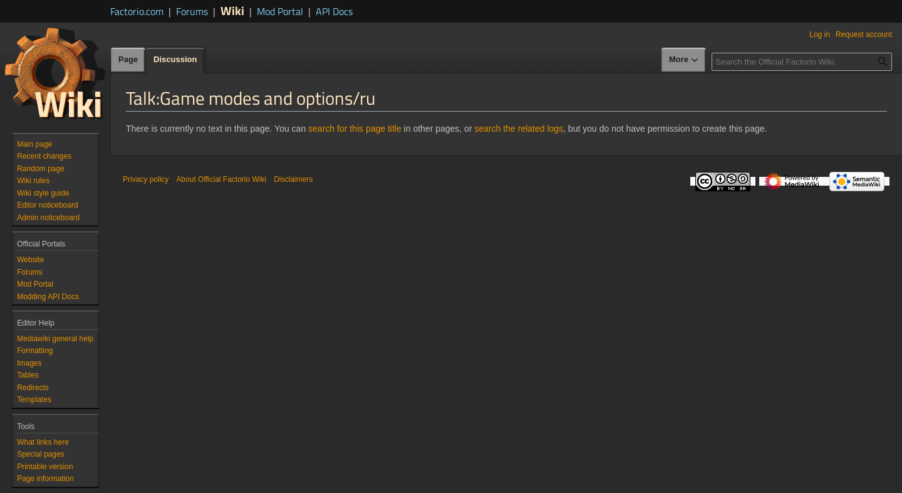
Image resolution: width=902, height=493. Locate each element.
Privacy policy (145, 179)
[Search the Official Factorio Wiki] (802, 62)
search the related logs (518, 129)
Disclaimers (293, 179)
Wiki (232, 10)
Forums (192, 11)
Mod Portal (280, 11)
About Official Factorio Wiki (221, 179)
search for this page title (355, 129)
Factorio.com (136, 11)
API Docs (334, 11)
